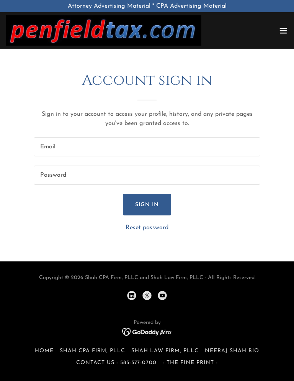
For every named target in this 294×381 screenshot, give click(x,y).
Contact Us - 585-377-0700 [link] (116, 363)
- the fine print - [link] (190, 363)
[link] (103, 30)
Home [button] (44, 351)
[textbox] (147, 146)
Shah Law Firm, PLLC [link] (165, 351)
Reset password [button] (147, 228)
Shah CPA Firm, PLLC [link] (92, 351)
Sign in (147, 205)
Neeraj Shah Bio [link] (232, 351)
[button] (283, 30)
